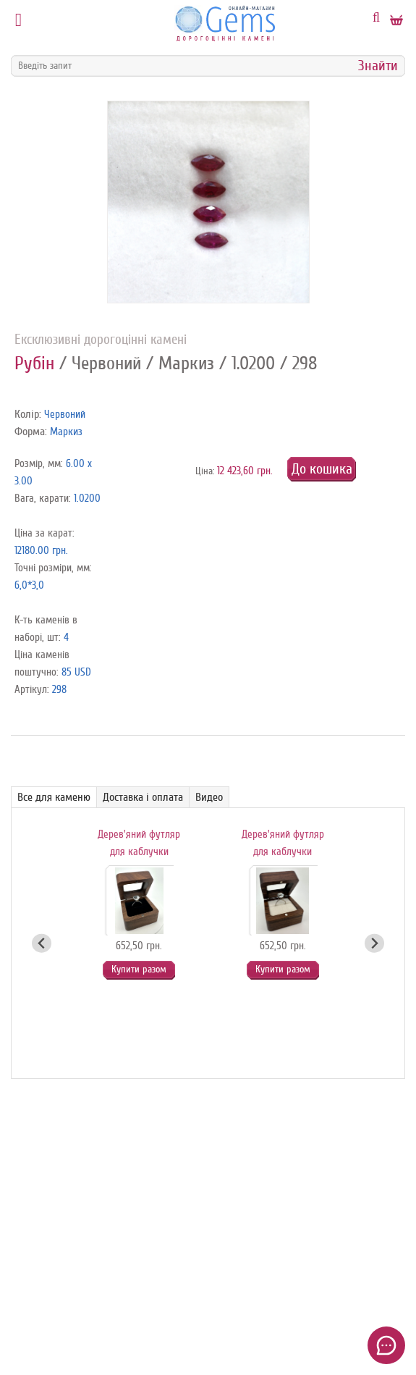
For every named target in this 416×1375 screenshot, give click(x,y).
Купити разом (138, 969)
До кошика (322, 469)
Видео (209, 797)
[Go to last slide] (41, 943)
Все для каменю (53, 797)
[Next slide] (374, 943)
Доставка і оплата (143, 797)
